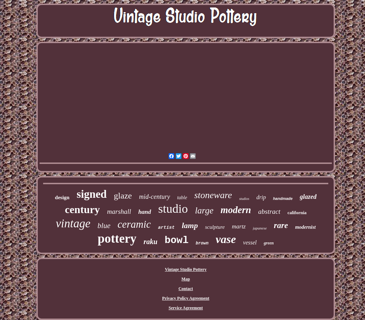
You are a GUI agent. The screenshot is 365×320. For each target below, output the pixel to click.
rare (281, 225)
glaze (123, 195)
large (204, 210)
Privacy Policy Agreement (185, 298)
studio (173, 208)
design (62, 197)
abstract (269, 211)
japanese (260, 228)
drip (261, 197)
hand (144, 211)
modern (236, 210)
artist (166, 227)
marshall (119, 211)
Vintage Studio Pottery (186, 269)
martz (239, 226)
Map (185, 279)
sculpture (215, 227)
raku (151, 242)
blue (104, 225)
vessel (250, 242)
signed (92, 194)
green (269, 243)
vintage (73, 223)
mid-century (154, 196)
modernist (305, 227)
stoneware (213, 195)
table (182, 197)
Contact (186, 288)
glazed (308, 196)
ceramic (134, 224)
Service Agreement (186, 307)
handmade (283, 198)
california (297, 212)
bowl (177, 240)
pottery (117, 239)
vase (226, 239)
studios (244, 199)
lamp (190, 225)
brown (202, 243)
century (82, 209)
